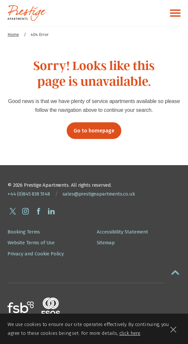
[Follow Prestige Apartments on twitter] (13, 211)
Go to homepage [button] (94, 131)
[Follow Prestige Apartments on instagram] (25, 211)
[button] (175, 271)
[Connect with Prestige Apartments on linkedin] (51, 211)
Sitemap (106, 243)
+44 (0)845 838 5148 (29, 194)
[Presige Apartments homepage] (27, 13)
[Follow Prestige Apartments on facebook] (38, 211)
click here (129, 333)
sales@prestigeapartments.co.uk (98, 194)
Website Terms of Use (31, 243)
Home (13, 34)
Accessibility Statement (122, 232)
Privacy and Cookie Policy (36, 254)
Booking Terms (24, 232)
